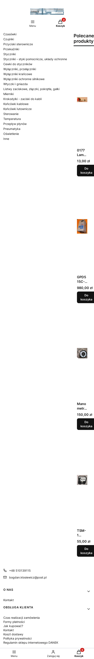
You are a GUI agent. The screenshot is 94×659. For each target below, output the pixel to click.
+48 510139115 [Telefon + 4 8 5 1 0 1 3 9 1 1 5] (20, 570)
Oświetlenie (11, 133)
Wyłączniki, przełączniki (19, 69)
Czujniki (8, 39)
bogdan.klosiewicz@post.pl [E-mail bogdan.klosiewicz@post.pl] (28, 577)
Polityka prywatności (17, 638)
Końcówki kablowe (15, 104)
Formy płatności (14, 622)
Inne (6, 138)
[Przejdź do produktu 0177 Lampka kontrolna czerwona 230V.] (82, 99)
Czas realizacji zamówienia (21, 617)
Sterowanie (11, 114)
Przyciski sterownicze (18, 44)
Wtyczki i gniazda (15, 84)
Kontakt (8, 600)
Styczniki (9, 54)
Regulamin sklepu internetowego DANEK (30, 642)
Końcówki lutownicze (17, 109)
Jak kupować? (13, 626)
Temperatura (12, 119)
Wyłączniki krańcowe (17, 74)
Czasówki (9, 34)
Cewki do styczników (17, 64)
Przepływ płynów (15, 124)
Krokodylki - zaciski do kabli (22, 99)
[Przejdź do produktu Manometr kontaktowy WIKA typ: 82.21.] (82, 353)
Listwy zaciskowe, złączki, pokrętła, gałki (31, 89)
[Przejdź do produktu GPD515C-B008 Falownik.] (82, 226)
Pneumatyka (11, 129)
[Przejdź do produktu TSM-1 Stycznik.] (82, 480)
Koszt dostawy (13, 634)
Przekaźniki (11, 49)
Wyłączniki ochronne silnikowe (24, 79)
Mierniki (8, 94)
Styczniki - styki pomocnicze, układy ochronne (35, 59)
